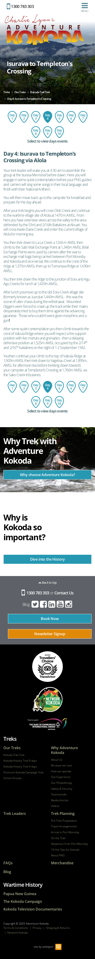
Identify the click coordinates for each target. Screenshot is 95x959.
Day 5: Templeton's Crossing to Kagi (59, 117)
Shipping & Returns (58, 928)
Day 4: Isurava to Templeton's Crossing (47, 117)
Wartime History (22, 884)
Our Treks (12, 748)
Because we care (61, 765)
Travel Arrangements (64, 826)
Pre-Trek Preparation (64, 821)
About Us (56, 760)
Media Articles (59, 800)
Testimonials (59, 794)
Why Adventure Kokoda (64, 750)
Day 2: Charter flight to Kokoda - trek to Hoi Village (24, 117)
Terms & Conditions (15, 928)
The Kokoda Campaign (22, 901)
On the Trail (58, 838)
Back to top (47, 582)
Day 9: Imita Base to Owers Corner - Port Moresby (47, 132)
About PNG (58, 855)
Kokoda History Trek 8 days (20, 761)
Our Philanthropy (61, 783)
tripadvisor (47, 666)
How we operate (61, 771)
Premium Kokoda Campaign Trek (23, 772)
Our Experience (61, 777)
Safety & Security (61, 789)
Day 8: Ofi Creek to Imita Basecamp (35, 132)
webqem (47, 947)
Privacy (37, 928)
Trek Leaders (14, 813)
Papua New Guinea (19, 893)
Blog (26, 604)
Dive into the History (47, 559)
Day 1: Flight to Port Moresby (12, 117)
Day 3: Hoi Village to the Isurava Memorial (35, 117)
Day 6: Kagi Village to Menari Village (71, 117)
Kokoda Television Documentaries (32, 909)
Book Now (50, 618)
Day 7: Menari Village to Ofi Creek (83, 117)
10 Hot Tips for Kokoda (65, 850)
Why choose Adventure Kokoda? (47, 474)
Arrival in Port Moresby (65, 832)
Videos (55, 806)
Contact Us (63, 593)
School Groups (12, 778)
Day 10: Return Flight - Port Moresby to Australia (59, 132)
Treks (10, 738)
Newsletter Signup (49, 633)
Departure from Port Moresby (69, 844)
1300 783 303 (20, 6)
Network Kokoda (17, 933)
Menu (84, 7)
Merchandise (62, 863)
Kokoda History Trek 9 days (20, 766)
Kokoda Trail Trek (13, 755)
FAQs (8, 863)
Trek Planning (63, 813)
